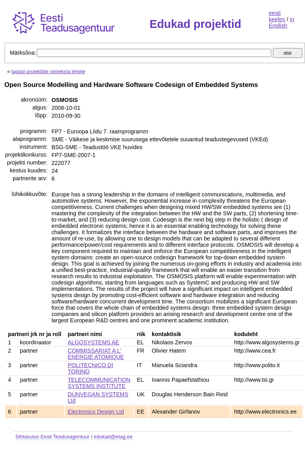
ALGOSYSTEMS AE (93, 342)
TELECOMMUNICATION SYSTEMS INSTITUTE (99, 383)
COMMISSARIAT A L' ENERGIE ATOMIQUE (96, 353)
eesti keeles (277, 16)
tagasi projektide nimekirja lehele (48, 71)
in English (281, 22)
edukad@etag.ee (113, 437)
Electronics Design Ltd (96, 411)
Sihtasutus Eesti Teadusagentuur (52, 437)
